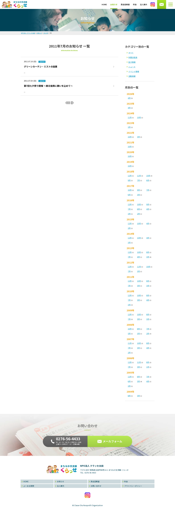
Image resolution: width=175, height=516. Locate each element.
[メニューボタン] (170, 4)
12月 (130, 175)
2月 (138, 213)
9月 (129, 180)
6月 (147, 180)
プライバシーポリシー (133, 486)
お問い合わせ (96, 486)
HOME (104, 4)
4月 (129, 98)
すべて (130, 52)
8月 (147, 252)
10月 (139, 117)
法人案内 (143, 4)
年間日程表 (132, 57)
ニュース (131, 66)
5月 (138, 136)
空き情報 (131, 62)
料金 (135, 4)
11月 (130, 117)
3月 (129, 127)
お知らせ (113, 4)
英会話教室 (125, 4)
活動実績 (131, 76)
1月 (147, 367)
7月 (138, 180)
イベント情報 (133, 71)
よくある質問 (28, 486)
